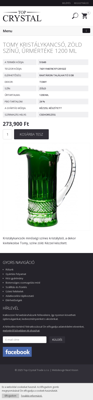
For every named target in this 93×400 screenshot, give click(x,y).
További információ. (31, 395)
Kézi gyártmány (14, 278)
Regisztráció (81, 3)
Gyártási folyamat (16, 274)
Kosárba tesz (31, 134)
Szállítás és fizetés (16, 287)
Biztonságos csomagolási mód (23, 282)
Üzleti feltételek (14, 291)
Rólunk (10, 269)
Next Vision (71, 370)
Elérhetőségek (14, 300)
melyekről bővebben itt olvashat (21, 330)
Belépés (66, 3)
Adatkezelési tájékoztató (20, 296)
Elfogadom (10, 395)
